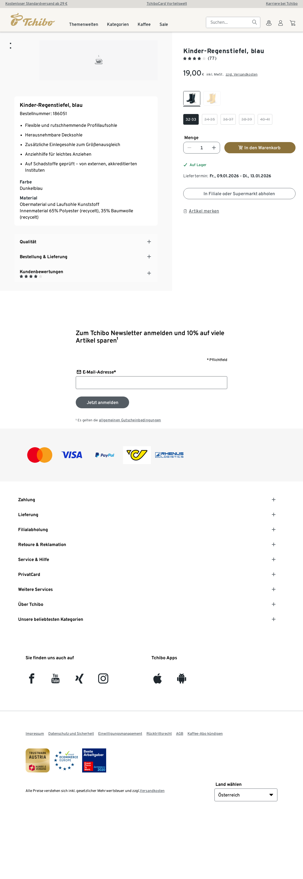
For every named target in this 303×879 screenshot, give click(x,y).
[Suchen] (254, 22)
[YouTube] (56, 741)
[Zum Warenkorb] (293, 26)
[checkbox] (191, 99)
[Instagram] (103, 741)
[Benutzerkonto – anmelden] (280, 26)
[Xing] (80, 741)
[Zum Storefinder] (269, 26)
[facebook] (32, 741)
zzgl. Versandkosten (242, 74)
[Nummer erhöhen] (214, 148)
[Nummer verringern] (189, 148)
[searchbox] (229, 22)
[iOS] (158, 741)
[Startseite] (33, 19)
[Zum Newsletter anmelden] (102, 463)
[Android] (182, 741)
